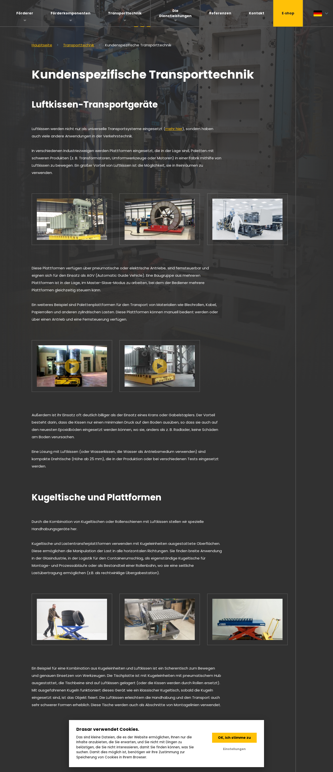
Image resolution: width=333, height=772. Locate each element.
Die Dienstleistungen (175, 13)
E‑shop (288, 13)
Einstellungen (234, 749)
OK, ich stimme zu (234, 737)
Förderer (24, 13)
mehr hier (173, 128)
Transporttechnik (125, 13)
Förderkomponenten (70, 13)
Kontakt (256, 13)
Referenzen (220, 13)
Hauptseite (42, 45)
